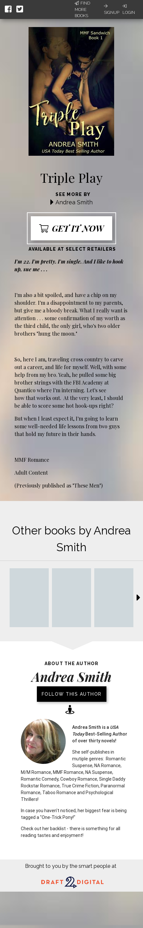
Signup (111, 9)
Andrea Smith (74, 202)
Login (128, 9)
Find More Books (82, 9)
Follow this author (72, 694)
